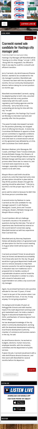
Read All (29, 38)
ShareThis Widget (10, 374)
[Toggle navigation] (4, 24)
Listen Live (28, 24)
